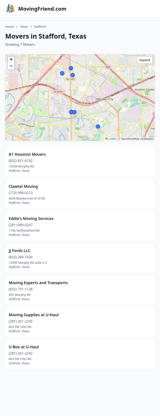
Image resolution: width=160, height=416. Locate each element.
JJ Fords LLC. (20, 250)
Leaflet (110, 138)
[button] (71, 68)
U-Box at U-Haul (24, 346)
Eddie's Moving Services (31, 218)
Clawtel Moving (23, 186)
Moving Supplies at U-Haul (34, 314)
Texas (24, 27)
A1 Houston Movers (27, 154)
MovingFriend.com (42, 8)
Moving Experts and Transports (38, 282)
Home (9, 27)
